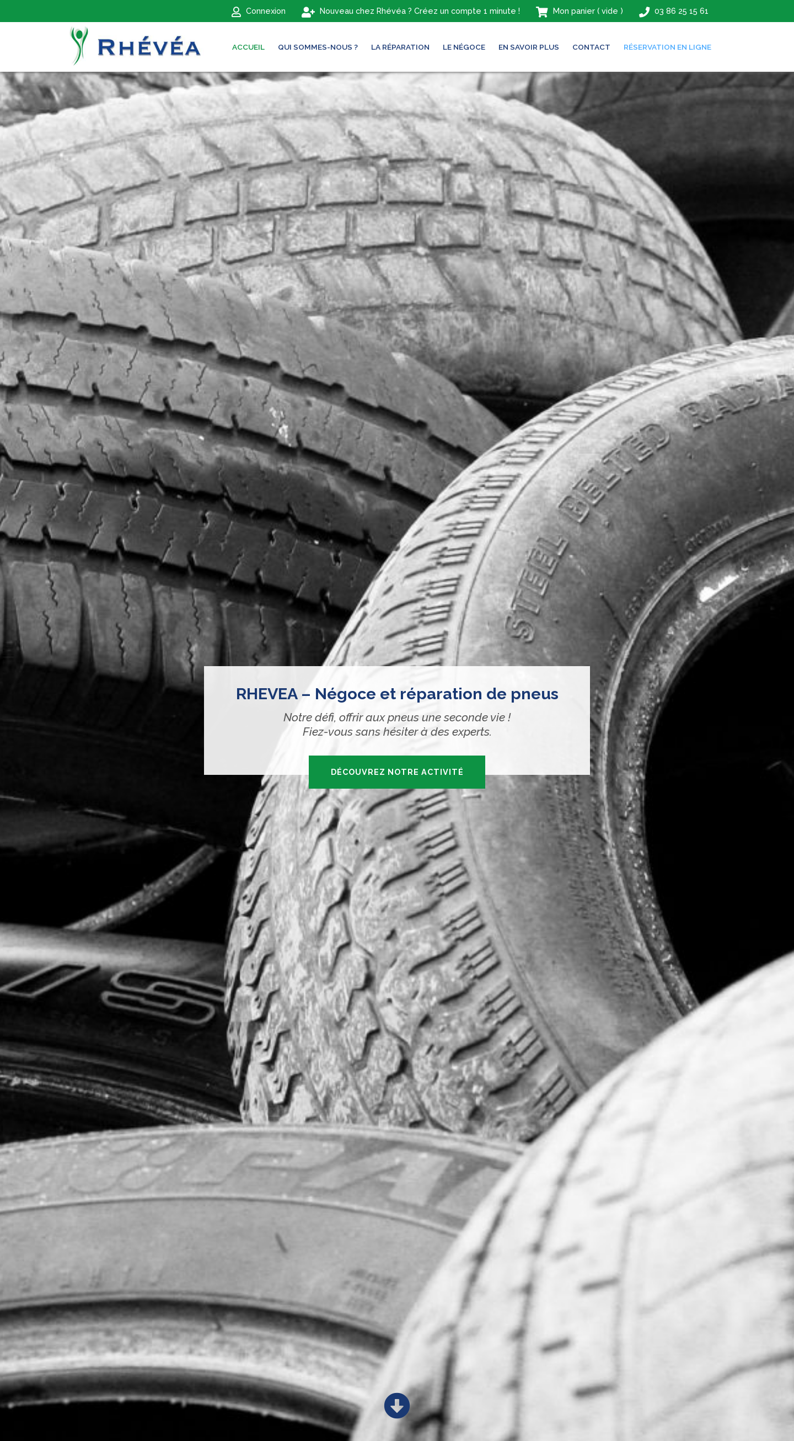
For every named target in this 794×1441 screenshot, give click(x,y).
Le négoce (464, 46)
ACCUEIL (248, 46)
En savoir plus (528, 46)
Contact (591, 46)
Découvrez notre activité (397, 772)
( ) (579, 11)
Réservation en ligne (667, 46)
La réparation (400, 46)
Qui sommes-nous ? (318, 46)
